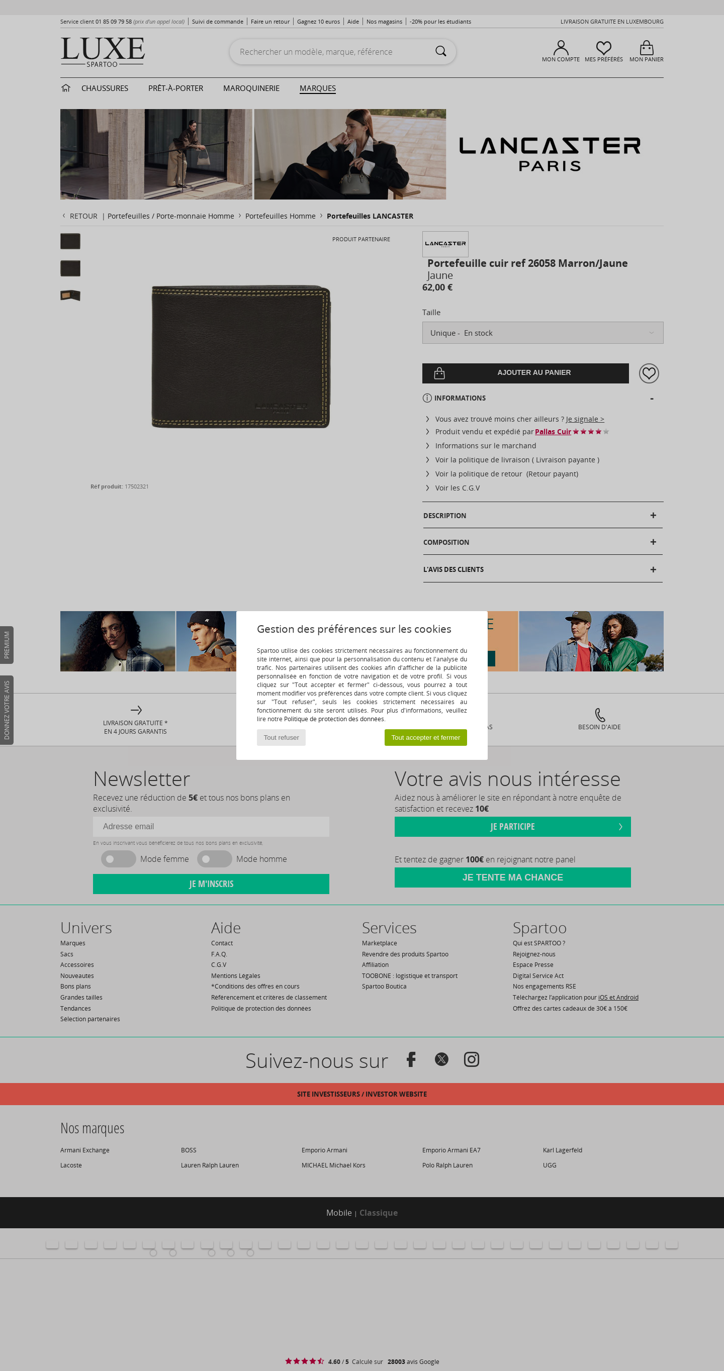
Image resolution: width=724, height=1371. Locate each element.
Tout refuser (281, 737)
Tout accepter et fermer (425, 737)
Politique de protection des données (334, 719)
